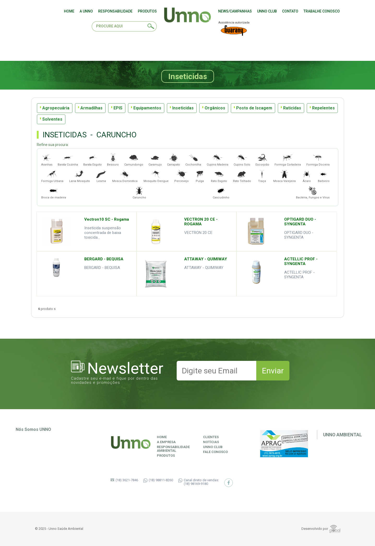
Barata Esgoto (92, 159)
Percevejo (181, 176)
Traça (262, 176)
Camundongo (133, 159)
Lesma (101, 176)
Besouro (113, 159)
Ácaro (306, 176)
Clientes (211, 437)
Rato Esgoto (219, 176)
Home (162, 437)
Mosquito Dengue (156, 176)
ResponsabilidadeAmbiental (173, 449)
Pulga (200, 176)
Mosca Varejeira (284, 176)
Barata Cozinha (68, 159)
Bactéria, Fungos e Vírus (313, 192)
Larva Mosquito (79, 176)
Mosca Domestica (125, 176)
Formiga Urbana (52, 176)
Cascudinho (221, 192)
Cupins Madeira (217, 159)
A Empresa (166, 442)
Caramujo (155, 159)
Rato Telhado (242, 176)
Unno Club (213, 447)
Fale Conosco (215, 452)
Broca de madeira (53, 192)
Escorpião (262, 159)
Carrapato (173, 159)
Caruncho (139, 192)
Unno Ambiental (342, 434)
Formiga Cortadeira (288, 159)
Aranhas (46, 159)
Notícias (211, 442)
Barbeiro (324, 176)
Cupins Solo (242, 159)
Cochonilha (193, 159)
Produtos (166, 455)
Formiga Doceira (318, 159)
